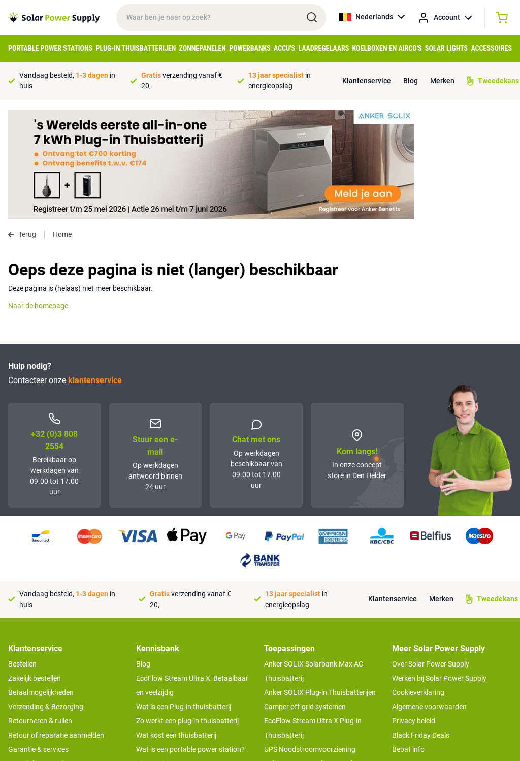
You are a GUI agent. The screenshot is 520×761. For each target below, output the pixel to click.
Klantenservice (366, 81)
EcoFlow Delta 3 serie (297, 683)
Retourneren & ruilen (40, 612)
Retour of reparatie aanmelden (56, 626)
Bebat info (408, 640)
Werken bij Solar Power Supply (439, 569)
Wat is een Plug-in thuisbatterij (183, 597)
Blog (410, 81)
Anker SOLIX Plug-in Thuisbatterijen (320, 583)
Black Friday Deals (420, 626)
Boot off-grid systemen (300, 668)
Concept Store (30, 668)
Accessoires (491, 48)
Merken (442, 81)
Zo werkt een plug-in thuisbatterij (187, 612)
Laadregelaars (323, 48)
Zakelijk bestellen (34, 569)
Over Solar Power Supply (430, 555)
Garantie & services (38, 640)
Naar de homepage (38, 197)
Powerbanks (250, 48)
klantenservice (95, 271)
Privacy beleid (413, 612)
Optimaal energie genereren (179, 697)
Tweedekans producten (45, 654)
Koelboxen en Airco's (387, 48)
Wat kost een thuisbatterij (176, 626)
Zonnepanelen (202, 48)
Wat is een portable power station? (190, 640)
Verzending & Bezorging (45, 597)
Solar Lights (446, 48)
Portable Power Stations (50, 48)
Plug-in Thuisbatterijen (135, 48)
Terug (22, 125)
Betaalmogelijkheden (41, 583)
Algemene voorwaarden (429, 597)
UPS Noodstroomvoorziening (309, 640)
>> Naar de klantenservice (48, 689)
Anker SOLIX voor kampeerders (313, 654)
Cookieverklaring (418, 583)
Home (62, 125)
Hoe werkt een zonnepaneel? (181, 683)
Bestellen (22, 555)
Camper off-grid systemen (305, 597)
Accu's (284, 48)
